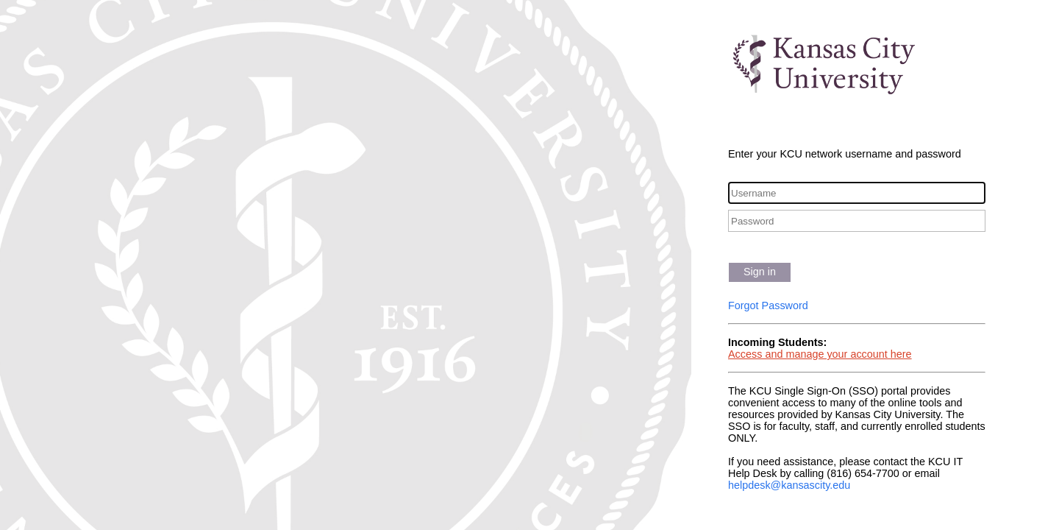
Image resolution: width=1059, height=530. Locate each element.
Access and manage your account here (820, 354)
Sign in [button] (760, 272)
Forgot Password (768, 305)
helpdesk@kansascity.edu (789, 485)
